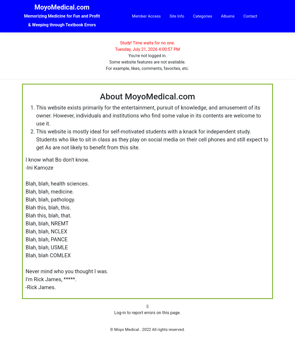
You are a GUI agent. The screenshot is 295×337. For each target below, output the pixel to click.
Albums (227, 16)
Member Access (146, 16)
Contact (250, 16)
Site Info (177, 16)
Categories (202, 16)
